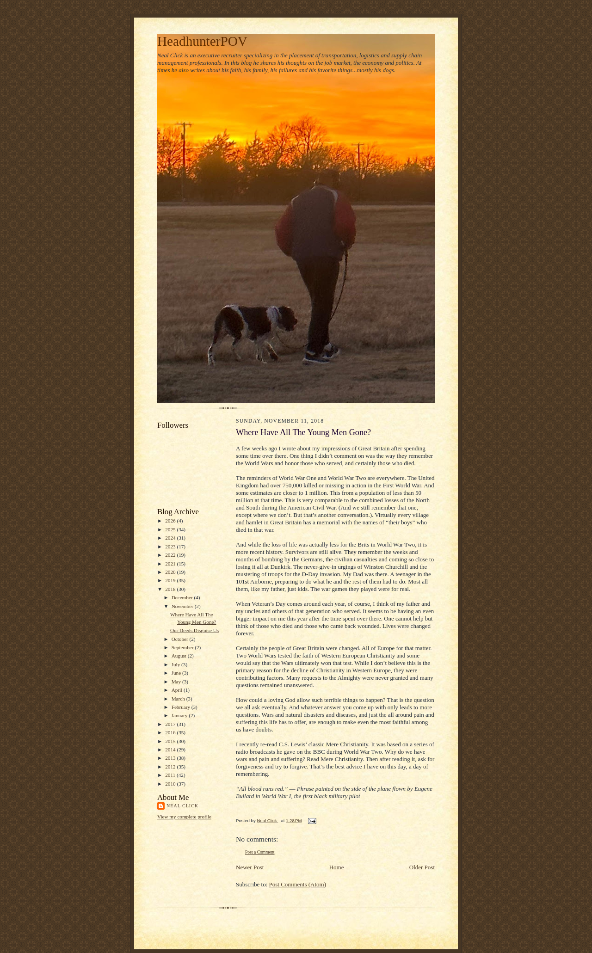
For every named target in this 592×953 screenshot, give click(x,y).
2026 (171, 520)
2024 (171, 538)
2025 (171, 529)
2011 (171, 775)
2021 (171, 563)
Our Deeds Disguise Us (194, 630)
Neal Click (182, 805)
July (176, 664)
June (177, 673)
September (183, 647)
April (178, 690)
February (181, 707)
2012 (171, 766)
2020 (171, 572)
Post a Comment (260, 852)
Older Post (422, 867)
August (180, 655)
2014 (171, 749)
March (179, 698)
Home (336, 867)
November (183, 606)
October (181, 639)
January (180, 715)
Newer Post (250, 867)
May (177, 681)
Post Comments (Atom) (298, 884)
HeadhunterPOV (202, 41)
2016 (171, 732)
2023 (171, 546)
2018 (171, 589)
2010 (171, 784)
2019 (171, 580)
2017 (171, 724)
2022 (171, 555)
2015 (171, 741)
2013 (171, 758)
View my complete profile (184, 816)
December (183, 597)
